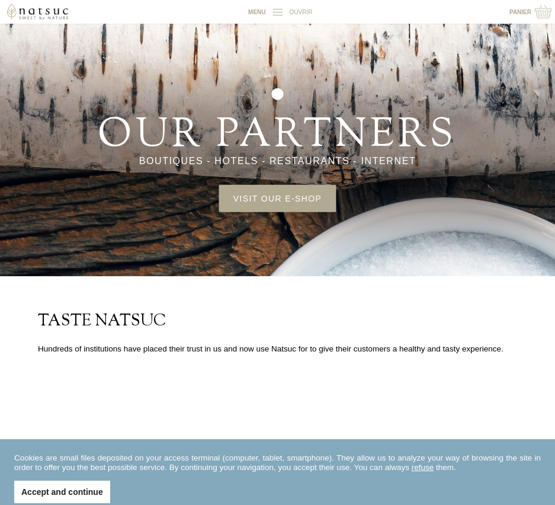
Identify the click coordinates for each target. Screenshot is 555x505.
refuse (423, 476)
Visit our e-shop (277, 198)
